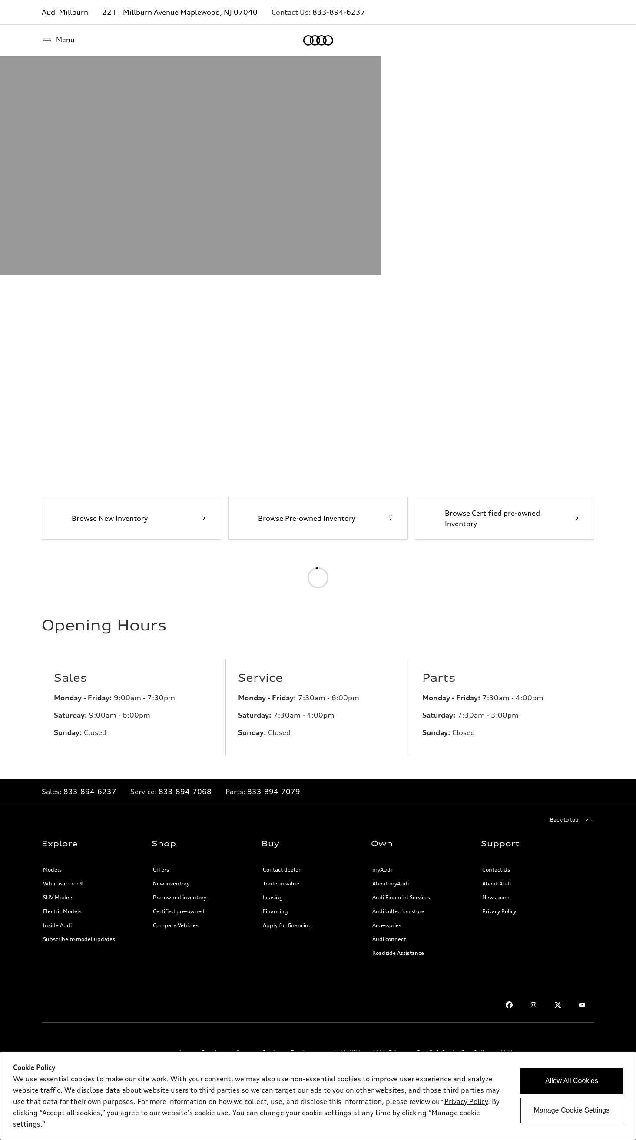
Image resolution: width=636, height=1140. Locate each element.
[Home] (57, 40)
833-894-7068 (185, 965)
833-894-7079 (273, 965)
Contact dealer (282, 1043)
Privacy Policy (466, 1101)
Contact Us (496, 1043)
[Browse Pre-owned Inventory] (317, 692)
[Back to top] (572, 993)
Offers (161, 1043)
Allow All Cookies (571, 1080)
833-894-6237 (338, 12)
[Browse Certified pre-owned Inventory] (504, 692)
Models (52, 1043)
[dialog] (318, 1095)
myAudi (382, 1043)
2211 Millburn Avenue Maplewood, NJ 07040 (180, 12)
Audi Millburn (65, 12)
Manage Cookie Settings (572, 1110)
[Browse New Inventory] (131, 692)
